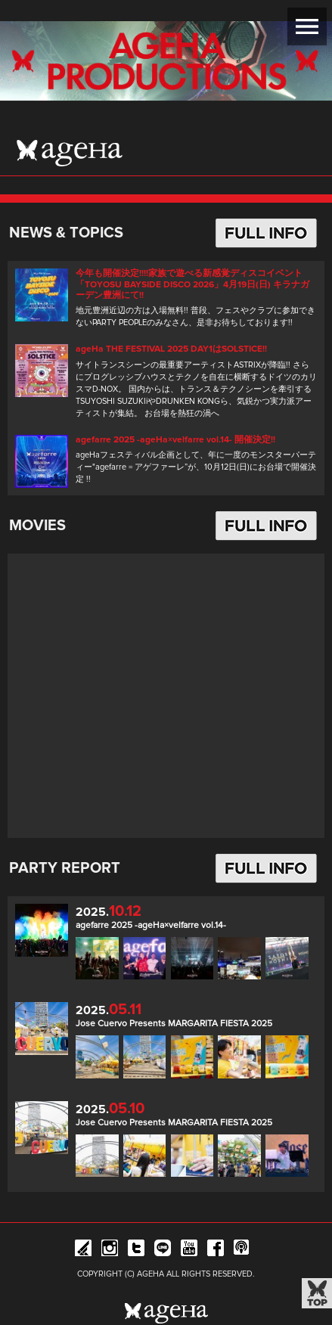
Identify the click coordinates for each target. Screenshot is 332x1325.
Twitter (136, 1250)
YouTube (189, 1250)
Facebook (215, 1250)
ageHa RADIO (242, 1250)
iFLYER (83, 1250)
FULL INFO (266, 233)
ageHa (70, 152)
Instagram (109, 1250)
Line (162, 1250)
